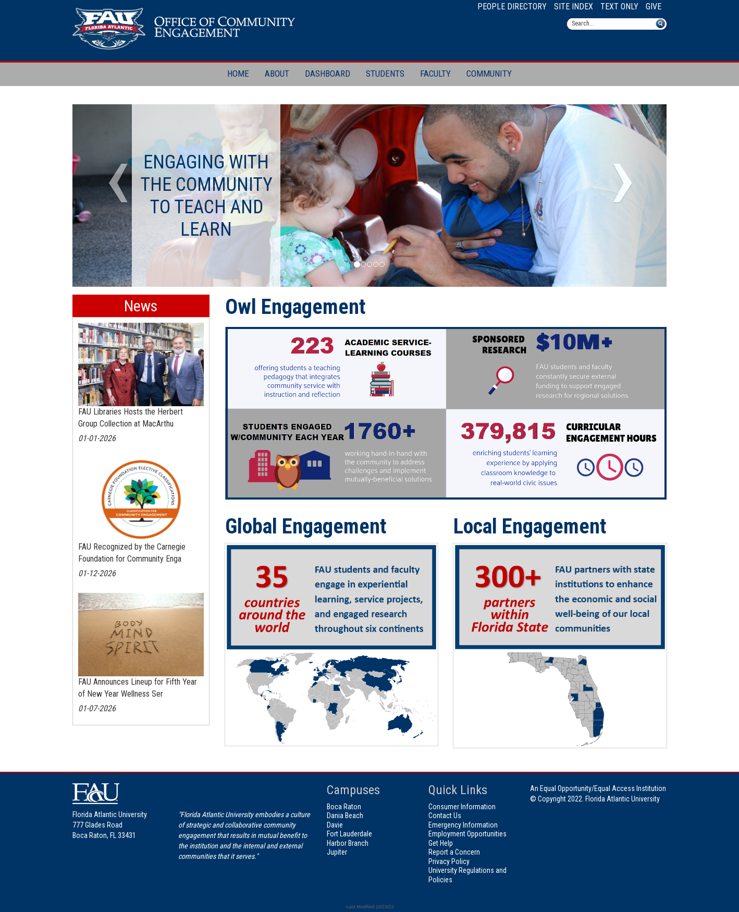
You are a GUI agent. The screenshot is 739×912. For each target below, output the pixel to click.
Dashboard (327, 73)
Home (238, 73)
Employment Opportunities (467, 834)
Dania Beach (345, 815)
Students (385, 73)
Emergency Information (463, 825)
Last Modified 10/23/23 (369, 906)
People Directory (512, 6)
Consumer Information (462, 806)
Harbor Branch (347, 843)
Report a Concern (454, 852)
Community (489, 73)
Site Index (573, 6)
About (277, 73)
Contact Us (444, 815)
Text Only (619, 6)
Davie (335, 825)
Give (653, 6)
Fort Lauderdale (349, 834)
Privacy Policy (449, 861)
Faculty (435, 73)
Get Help (440, 843)
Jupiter (337, 852)
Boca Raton (344, 806)
